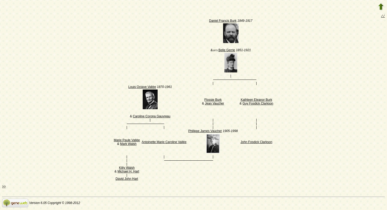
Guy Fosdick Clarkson (257, 104)
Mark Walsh (128, 144)
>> (4, 187)
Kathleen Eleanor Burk (256, 100)
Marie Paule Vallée (127, 141)
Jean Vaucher (214, 104)
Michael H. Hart (128, 172)
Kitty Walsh (127, 168)
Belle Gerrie (226, 50)
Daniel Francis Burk (223, 21)
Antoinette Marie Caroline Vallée (164, 142)
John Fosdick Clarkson (256, 142)
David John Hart (126, 179)
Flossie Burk (213, 100)
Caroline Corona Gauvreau (151, 117)
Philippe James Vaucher (205, 131)
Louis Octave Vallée (142, 87)
